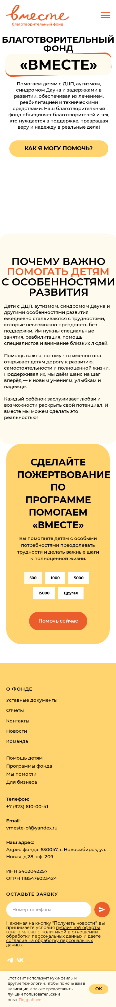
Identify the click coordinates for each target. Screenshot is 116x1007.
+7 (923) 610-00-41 (27, 806)
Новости (16, 731)
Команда (17, 741)
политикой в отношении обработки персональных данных (52, 934)
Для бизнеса (21, 782)
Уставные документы (32, 700)
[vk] (20, 960)
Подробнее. (30, 999)
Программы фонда (29, 766)
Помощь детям (24, 758)
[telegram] (10, 960)
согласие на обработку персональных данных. (49, 943)
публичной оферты (78, 927)
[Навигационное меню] (105, 15)
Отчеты (15, 710)
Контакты (17, 721)
